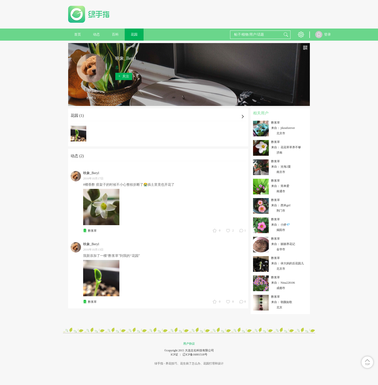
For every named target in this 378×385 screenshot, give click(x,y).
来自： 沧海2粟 (281, 166)
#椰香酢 (89, 184)
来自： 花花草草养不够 (286, 147)
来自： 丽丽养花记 (283, 244)
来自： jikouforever (283, 128)
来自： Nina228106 (283, 282)
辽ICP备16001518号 (194, 354)
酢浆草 (92, 230)
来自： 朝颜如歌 (281, 302)
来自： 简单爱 (280, 186)
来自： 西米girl (281, 205)
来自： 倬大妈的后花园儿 (287, 263)
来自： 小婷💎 (280, 224)
